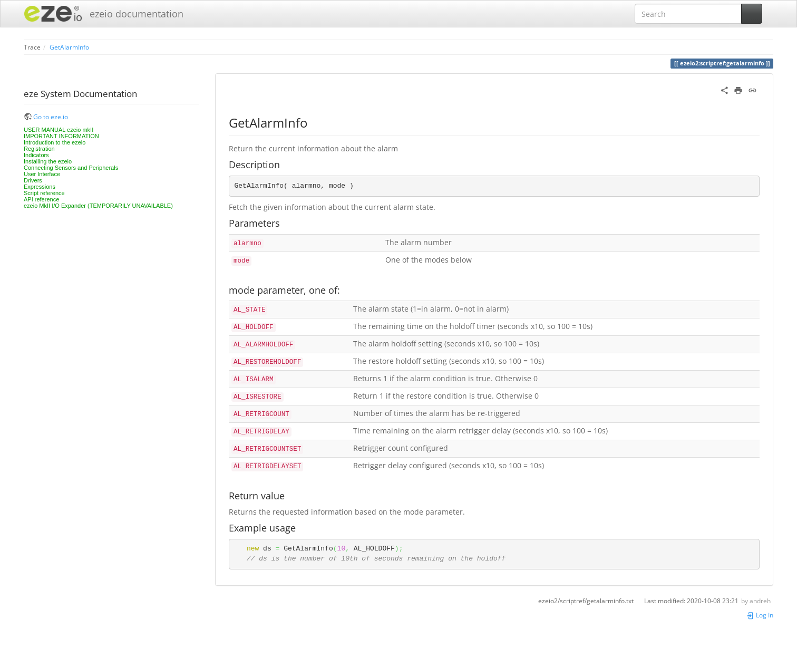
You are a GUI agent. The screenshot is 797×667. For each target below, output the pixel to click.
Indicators (36, 155)
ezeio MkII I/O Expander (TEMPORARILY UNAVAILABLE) (98, 205)
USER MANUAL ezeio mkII (58, 130)
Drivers (33, 180)
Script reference (44, 193)
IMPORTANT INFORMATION (61, 136)
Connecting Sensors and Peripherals (71, 168)
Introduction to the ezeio (54, 142)
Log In (759, 615)
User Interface (42, 174)
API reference (41, 199)
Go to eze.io (50, 116)
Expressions (39, 186)
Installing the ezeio (48, 161)
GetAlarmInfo (69, 47)
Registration (39, 149)
